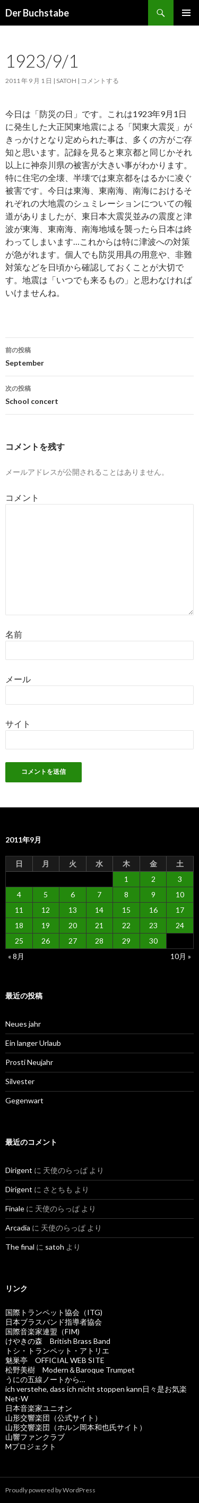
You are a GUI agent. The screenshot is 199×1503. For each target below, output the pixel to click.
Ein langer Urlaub (33, 1042)
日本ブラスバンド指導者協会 (53, 1321)
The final (19, 1246)
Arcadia (17, 1227)
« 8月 (16, 956)
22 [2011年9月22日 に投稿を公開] (126, 925)
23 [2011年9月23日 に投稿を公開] (153, 925)
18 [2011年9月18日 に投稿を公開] (19, 925)
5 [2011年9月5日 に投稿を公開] (46, 894)
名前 (13, 634)
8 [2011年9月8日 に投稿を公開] (126, 894)
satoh (66, 81)
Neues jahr (23, 1023)
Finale (14, 1208)
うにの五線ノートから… (45, 1379)
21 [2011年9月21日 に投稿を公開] (99, 925)
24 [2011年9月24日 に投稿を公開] (180, 925)
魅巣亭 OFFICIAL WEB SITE (55, 1360)
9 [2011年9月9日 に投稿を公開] (153, 894)
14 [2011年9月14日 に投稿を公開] (99, 909)
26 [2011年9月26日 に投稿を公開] (45, 940)
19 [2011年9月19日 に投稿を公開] (45, 925)
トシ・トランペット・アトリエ (57, 1350)
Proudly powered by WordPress (50, 1490)
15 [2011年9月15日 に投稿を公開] (126, 909)
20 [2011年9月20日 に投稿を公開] (72, 925)
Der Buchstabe (37, 13)
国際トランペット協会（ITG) (53, 1312)
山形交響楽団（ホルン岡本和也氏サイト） (75, 1427)
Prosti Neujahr (29, 1062)
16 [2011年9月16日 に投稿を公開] (153, 909)
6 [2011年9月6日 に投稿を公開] (73, 894)
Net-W (16, 1398)
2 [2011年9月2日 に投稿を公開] (153, 878)
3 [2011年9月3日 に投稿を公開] (180, 878)
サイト (18, 724)
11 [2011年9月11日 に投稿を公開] (19, 909)
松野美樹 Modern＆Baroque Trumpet (70, 1369)
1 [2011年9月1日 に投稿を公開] (126, 878)
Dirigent (18, 1170)
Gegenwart (24, 1100)
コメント (22, 497)
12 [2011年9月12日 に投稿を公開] (45, 909)
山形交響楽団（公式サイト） (53, 1417)
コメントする (100, 81)
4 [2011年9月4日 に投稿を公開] (19, 894)
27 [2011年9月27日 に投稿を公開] (72, 940)
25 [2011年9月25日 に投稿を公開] (19, 940)
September (99, 355)
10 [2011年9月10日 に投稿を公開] (180, 894)
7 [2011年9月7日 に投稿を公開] (99, 894)
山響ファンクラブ (35, 1436)
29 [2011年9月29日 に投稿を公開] (126, 940)
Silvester (19, 1081)
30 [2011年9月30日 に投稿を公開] (153, 940)
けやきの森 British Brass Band (57, 1340)
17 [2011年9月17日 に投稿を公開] (180, 909)
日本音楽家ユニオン (38, 1408)
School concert (99, 394)
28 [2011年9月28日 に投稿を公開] (99, 940)
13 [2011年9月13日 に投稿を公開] (72, 909)
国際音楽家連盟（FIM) (42, 1331)
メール (18, 679)
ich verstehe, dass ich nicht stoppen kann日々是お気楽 (96, 1388)
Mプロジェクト (30, 1446)
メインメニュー (186, 13)
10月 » (180, 956)
